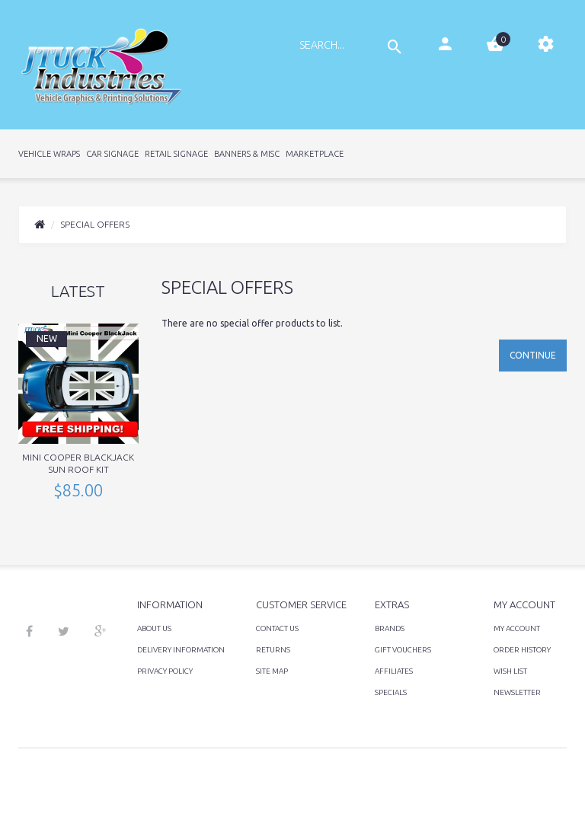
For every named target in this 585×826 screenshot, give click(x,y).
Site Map (272, 671)
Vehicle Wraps (49, 153)
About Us (154, 628)
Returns (273, 650)
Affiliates (394, 671)
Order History (522, 650)
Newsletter (517, 692)
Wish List (510, 671)
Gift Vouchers (403, 650)
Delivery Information (181, 650)
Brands (389, 628)
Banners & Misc (247, 153)
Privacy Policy (165, 671)
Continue (533, 355)
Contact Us (277, 628)
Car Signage (112, 153)
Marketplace (315, 153)
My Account (517, 628)
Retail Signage (176, 153)
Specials (391, 692)
